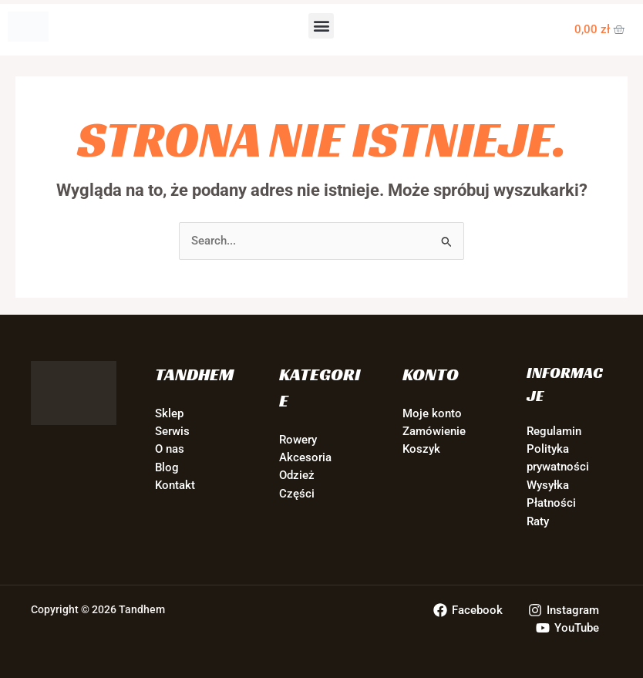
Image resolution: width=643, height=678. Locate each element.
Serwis (172, 431)
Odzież (297, 475)
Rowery (298, 440)
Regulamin (554, 431)
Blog (167, 467)
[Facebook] (468, 610)
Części (297, 494)
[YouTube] (567, 628)
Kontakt (175, 485)
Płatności (551, 503)
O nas (169, 449)
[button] (321, 26)
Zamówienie (434, 431)
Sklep (169, 413)
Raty (538, 521)
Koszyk (421, 449)
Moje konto (432, 413)
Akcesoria (305, 457)
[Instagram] (563, 610)
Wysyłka (548, 485)
